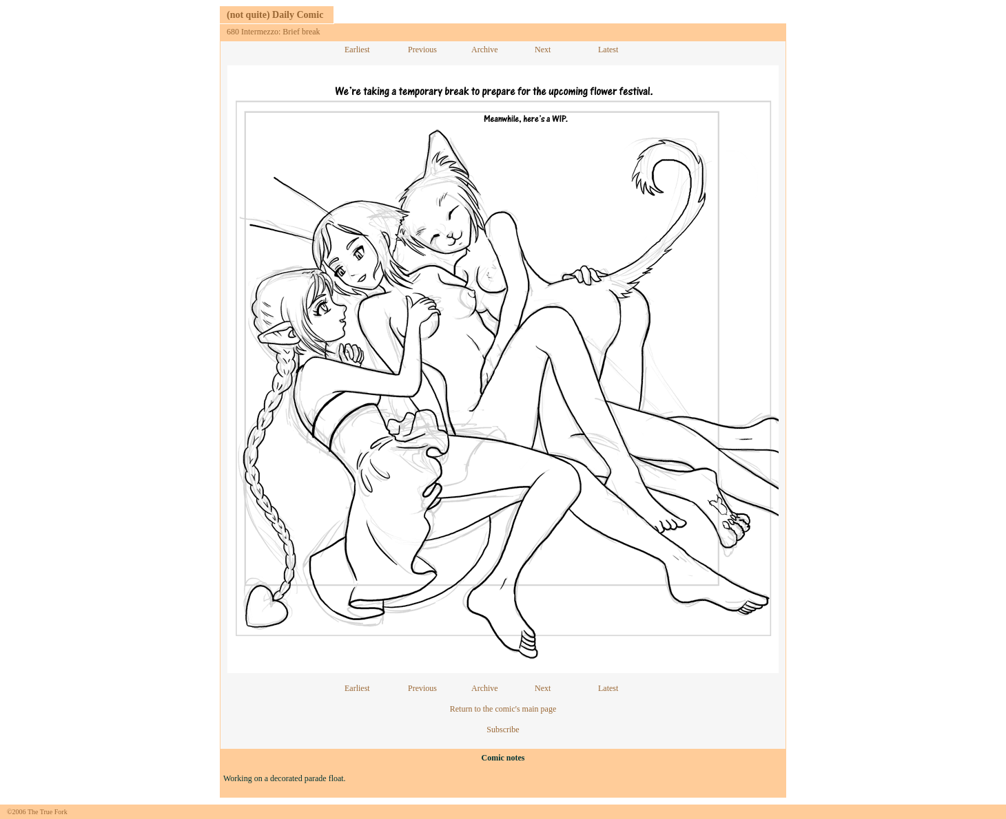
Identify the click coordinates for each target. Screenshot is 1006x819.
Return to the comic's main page (503, 709)
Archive (484, 49)
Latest (608, 49)
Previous (422, 49)
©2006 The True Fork (37, 812)
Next (543, 49)
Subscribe (502, 729)
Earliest (357, 49)
